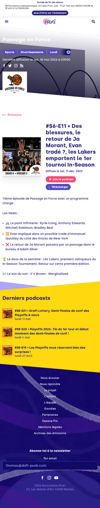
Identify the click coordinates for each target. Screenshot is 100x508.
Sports (9, 52)
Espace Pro (50, 421)
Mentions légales (50, 427)
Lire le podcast (61, 179)
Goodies (50, 408)
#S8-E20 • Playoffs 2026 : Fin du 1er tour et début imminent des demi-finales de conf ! (51, 331)
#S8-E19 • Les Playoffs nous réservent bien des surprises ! (50, 350)
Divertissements (32, 52)
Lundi (53, 52)
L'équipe (50, 402)
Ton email (50, 458)
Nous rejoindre (50, 384)
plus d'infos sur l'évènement (50, 13)
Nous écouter (50, 378)
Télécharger (58, 187)
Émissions (11, 115)
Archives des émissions (50, 433)
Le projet (50, 390)
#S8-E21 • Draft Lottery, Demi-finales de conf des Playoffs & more (52, 313)
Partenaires (50, 415)
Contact (50, 396)
